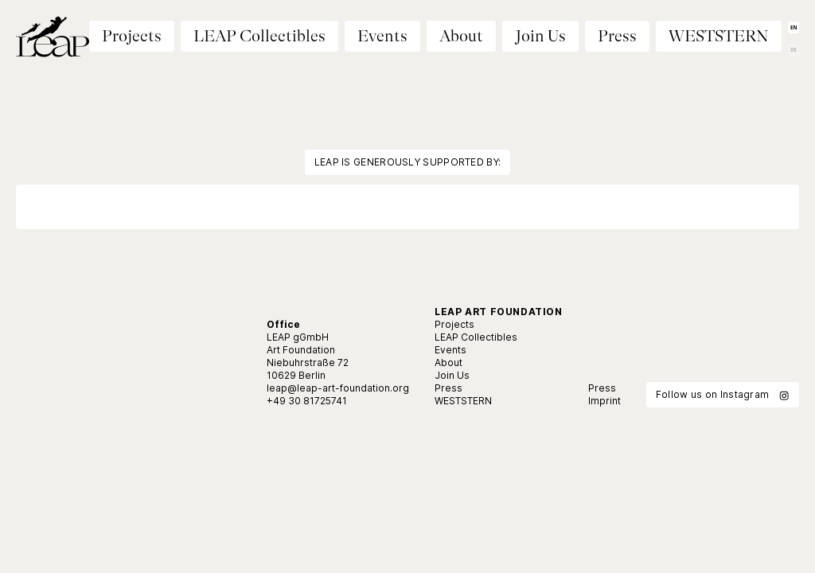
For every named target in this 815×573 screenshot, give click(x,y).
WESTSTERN (719, 36)
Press (617, 36)
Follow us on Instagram (723, 394)
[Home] (52, 40)
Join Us (540, 36)
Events (382, 36)
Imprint (604, 401)
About (461, 36)
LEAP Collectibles (259, 36)
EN (793, 27)
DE (793, 49)
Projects (454, 324)
